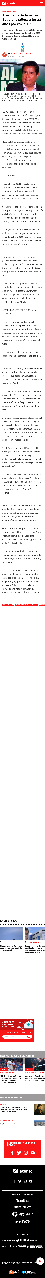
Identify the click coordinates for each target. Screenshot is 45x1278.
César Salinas (8, 605)
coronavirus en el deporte (26, 605)
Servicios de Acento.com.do (21, 53)
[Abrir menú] (41, 3)
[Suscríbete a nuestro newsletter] (29, 1037)
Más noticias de (17, 1056)
